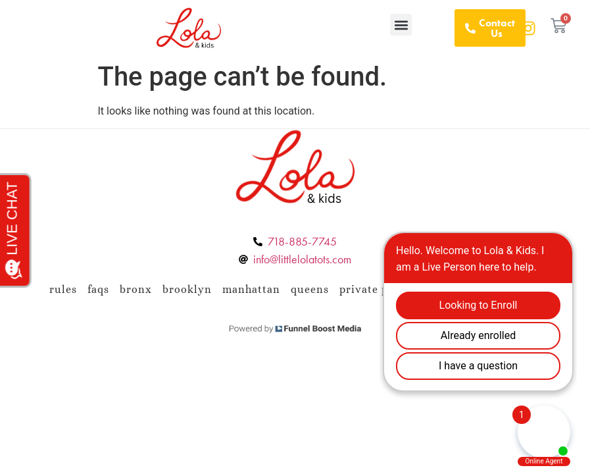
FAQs (98, 289)
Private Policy (377, 289)
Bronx (136, 289)
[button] (401, 25)
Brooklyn (187, 289)
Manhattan (251, 289)
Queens (310, 289)
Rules (63, 289)
